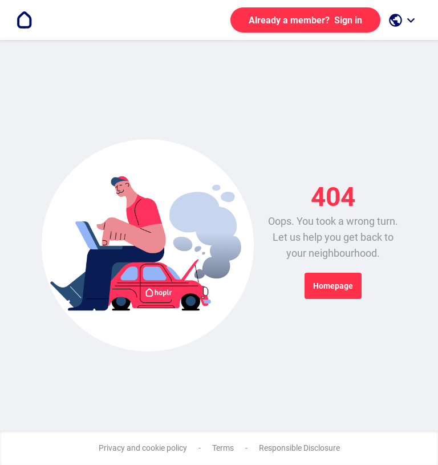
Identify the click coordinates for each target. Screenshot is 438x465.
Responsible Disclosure (299, 447)
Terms (223, 447)
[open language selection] (403, 20)
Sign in (305, 20)
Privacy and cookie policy (143, 447)
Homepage (333, 285)
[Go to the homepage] (24, 20)
